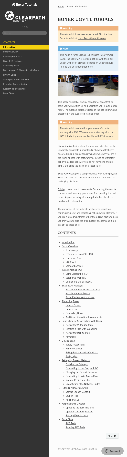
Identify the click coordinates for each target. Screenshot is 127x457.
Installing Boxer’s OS (12, 56)
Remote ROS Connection (78, 380)
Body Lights (71, 356)
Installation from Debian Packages (83, 289)
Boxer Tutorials (26, 4)
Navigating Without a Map (79, 325)
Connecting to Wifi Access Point (82, 376)
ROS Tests (71, 423)
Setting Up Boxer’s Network (16, 79)
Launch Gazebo (73, 305)
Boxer (107, 105)
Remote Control (74, 348)
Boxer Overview (10, 52)
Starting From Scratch (77, 415)
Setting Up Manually (76, 277)
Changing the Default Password (81, 372)
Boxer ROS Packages (12, 61)
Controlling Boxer (74, 313)
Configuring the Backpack (79, 281)
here (90, 66)
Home (61, 6)
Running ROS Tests (75, 427)
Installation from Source (78, 293)
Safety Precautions (75, 344)
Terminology (72, 250)
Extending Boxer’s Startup (15, 84)
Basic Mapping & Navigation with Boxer (21, 70)
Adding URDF (73, 399)
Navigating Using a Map (78, 332)
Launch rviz (71, 309)
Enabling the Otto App (77, 364)
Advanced (71, 336)
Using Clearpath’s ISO (76, 273)
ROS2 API (71, 262)
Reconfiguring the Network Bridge (83, 384)
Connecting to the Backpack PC (82, 368)
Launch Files (72, 395)
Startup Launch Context (78, 391)
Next (112, 435)
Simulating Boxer (11, 65)
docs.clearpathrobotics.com (92, 38)
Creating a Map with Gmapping (81, 328)
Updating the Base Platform (80, 407)
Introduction (9, 47)
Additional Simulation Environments (84, 317)
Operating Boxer (74, 258)
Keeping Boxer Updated (14, 89)
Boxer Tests (8, 93)
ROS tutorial (66, 136)
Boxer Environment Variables (80, 297)
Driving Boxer (9, 75)
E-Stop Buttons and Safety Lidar (82, 352)
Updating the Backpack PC (79, 411)
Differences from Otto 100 (79, 254)
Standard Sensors (74, 265)
